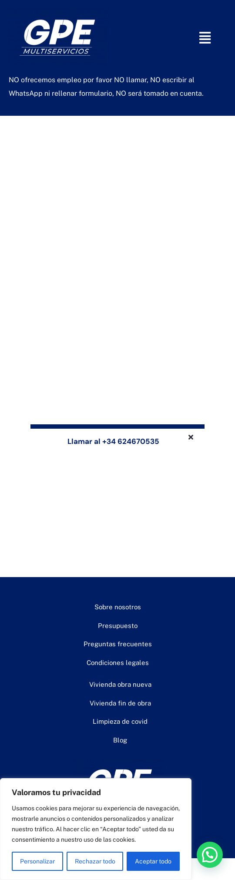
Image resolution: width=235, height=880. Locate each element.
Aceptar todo (153, 861)
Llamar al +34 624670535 (113, 441)
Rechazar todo (95, 861)
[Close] (191, 437)
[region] (95, 829)
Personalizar (37, 861)
